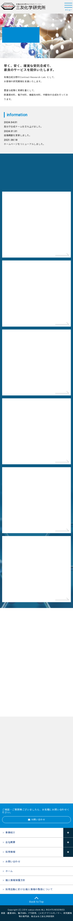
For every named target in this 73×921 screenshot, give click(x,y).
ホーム (9, 871)
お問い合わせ (38, 819)
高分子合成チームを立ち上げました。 (23, 126)
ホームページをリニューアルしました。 (24, 144)
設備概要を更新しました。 (18, 135)
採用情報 (10, 852)
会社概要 (10, 842)
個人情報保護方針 (15, 880)
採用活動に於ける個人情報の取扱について (29, 889)
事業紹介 (10, 832)
